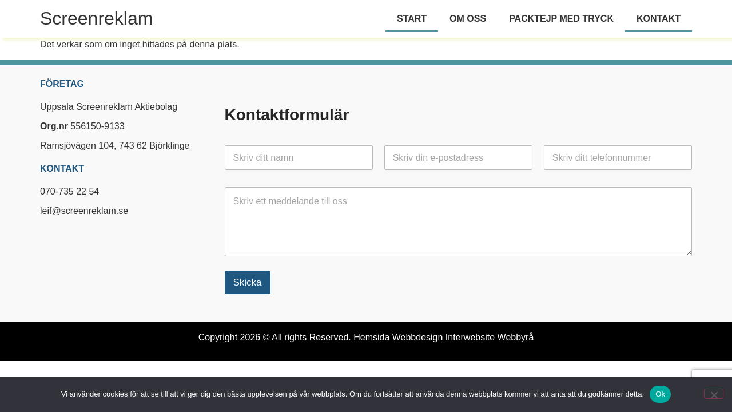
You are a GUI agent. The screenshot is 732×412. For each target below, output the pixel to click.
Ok (660, 394)
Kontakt (658, 18)
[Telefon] (618, 157)
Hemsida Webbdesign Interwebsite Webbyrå (443, 337)
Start (412, 18)
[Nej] (713, 394)
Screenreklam (96, 18)
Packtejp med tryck (561, 18)
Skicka (247, 282)
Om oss (467, 18)
